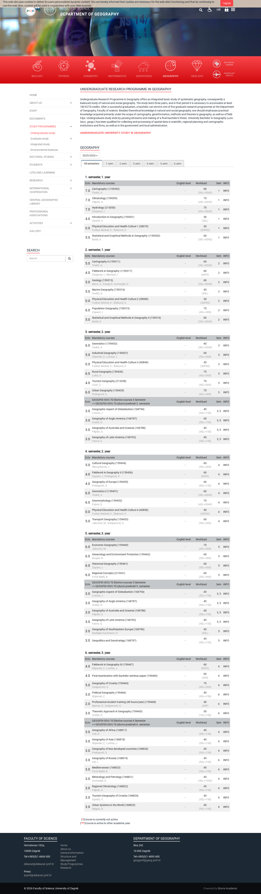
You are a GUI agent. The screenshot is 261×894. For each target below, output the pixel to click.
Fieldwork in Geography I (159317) (112, 270)
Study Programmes (71, 864)
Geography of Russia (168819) (110, 758)
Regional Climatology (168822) (110, 786)
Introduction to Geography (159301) (113, 216)
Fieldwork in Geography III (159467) (113, 664)
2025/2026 (90, 155)
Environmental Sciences (44, 149)
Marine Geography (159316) (108, 289)
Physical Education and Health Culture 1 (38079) (120, 226)
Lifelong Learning (42, 172)
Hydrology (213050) (103, 207)
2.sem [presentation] (123, 163)
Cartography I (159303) (106, 188)
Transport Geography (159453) (110, 519)
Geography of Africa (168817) (109, 730)
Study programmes (43, 126)
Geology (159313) (102, 280)
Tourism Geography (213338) (109, 381)
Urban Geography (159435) (108, 390)
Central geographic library (44, 201)
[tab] (91, 163)
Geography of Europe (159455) (110, 481)
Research (36, 180)
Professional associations (39, 213)
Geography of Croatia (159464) (110, 683)
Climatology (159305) (104, 198)
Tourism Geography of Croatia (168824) (115, 795)
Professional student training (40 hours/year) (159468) (124, 701)
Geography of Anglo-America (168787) (114, 418)
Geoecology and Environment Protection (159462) (121, 554)
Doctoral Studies (42, 156)
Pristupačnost (209, 9)
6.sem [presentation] (177, 163)
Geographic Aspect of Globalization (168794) (118, 409)
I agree (227, 3)
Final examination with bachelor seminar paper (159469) (125, 675)
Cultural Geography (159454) (109, 463)
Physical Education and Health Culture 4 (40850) (120, 509)
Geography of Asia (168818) (108, 739)
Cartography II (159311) (106, 261)
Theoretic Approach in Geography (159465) (117, 711)
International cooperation (39, 190)
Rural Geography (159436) (107, 371)
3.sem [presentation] (136, 163)
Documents (37, 118)
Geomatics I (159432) (104, 343)
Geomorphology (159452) (107, 500)
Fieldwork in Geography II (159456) (112, 472)
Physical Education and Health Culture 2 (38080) (120, 299)
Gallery (35, 230)
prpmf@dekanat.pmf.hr (38, 875)
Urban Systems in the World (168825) (113, 805)
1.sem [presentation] (109, 163)
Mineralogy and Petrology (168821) (112, 776)
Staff (33, 110)
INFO (226, 190)
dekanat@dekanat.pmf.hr (39, 864)
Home (33, 94)
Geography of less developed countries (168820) (120, 748)
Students (36, 164)
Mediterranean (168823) (106, 767)
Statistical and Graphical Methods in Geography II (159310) (126, 317)
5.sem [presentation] (163, 163)
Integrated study (40, 144)
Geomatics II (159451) (105, 491)
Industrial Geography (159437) (110, 352)
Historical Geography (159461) (110, 563)
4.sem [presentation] (150, 163)
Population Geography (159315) (111, 308)
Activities (36, 223)
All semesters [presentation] (91, 163)
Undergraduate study (42, 133)
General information (72, 852)
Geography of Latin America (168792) (114, 437)
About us (36, 102)
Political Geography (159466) (109, 692)
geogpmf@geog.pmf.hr (147, 860)
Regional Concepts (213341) (108, 573)
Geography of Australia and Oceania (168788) (119, 427)
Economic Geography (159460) (110, 544)
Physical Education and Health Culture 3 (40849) (120, 362)
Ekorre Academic (227, 888)
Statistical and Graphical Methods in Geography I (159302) (126, 235)
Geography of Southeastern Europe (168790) (118, 629)
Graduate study (39, 138)
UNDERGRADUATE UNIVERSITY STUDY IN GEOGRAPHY (115, 132)
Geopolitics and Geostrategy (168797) (114, 640)
